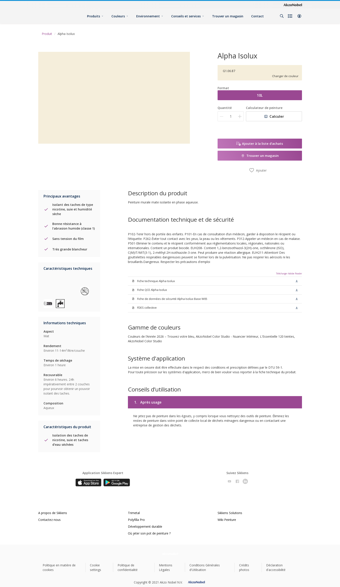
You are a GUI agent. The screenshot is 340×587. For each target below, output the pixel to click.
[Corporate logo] (293, 5)
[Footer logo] (170, 554)
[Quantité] (231, 116)
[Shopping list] (290, 16)
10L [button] (260, 95)
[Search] (281, 16)
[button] (299, 16)
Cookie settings (95, 567)
